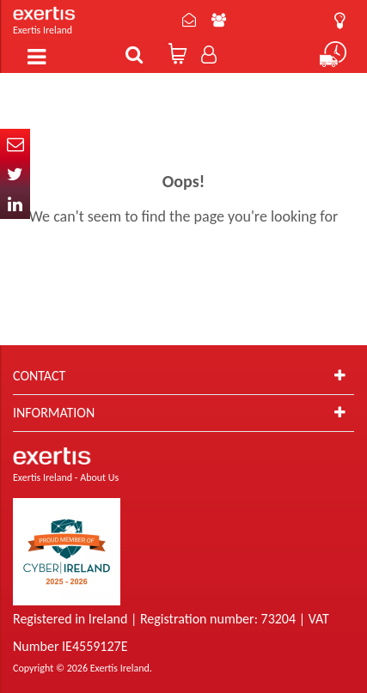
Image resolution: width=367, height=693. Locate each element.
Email (15, 144)
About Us (218, 20)
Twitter (15, 174)
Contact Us (189, 20)
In (15, 204)
